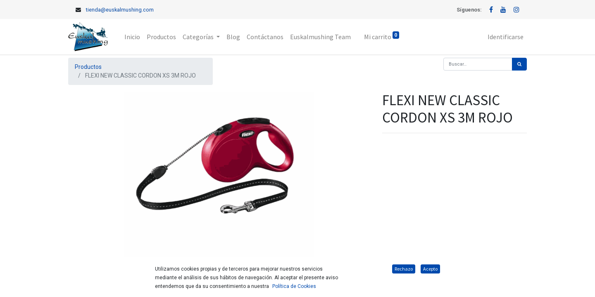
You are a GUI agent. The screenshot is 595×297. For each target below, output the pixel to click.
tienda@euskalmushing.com (120, 10)
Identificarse (506, 37)
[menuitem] (132, 36)
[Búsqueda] (519, 64)
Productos (88, 67)
